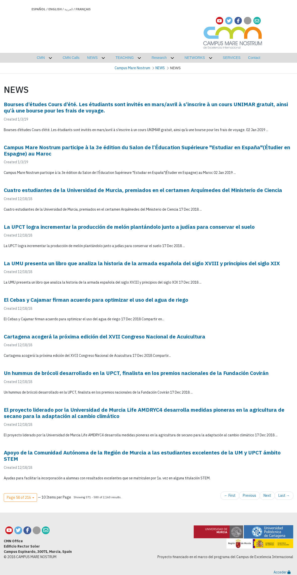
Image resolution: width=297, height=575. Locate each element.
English (55, 9)
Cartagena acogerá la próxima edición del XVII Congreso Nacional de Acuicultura (104, 336)
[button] (20, 497)
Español (38, 9)
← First (230, 495)
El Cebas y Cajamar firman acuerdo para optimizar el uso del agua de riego (96, 299)
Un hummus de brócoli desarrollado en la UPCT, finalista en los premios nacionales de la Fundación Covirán (136, 372)
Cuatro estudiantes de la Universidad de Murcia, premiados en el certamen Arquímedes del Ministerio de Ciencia (143, 190)
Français (83, 9)
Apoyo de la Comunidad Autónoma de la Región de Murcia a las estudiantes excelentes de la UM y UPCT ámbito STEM (142, 455)
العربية (68, 9)
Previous (249, 495)
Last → (284, 495)
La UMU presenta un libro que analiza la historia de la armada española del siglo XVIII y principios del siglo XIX (142, 263)
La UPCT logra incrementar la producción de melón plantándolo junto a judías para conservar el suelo (129, 226)
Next (267, 495)
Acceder (282, 572)
